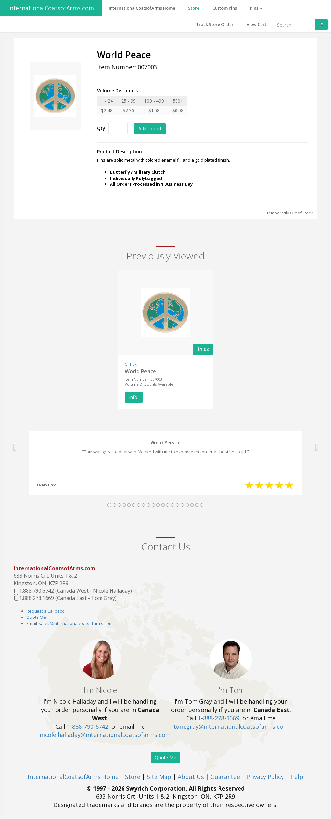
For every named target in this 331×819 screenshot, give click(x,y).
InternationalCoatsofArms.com (51, 8)
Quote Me (36, 617)
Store (132, 777)
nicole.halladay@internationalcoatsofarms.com (105, 734)
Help (296, 777)
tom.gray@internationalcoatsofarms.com (231, 726)
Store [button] (193, 8)
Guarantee (225, 777)
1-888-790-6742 (87, 726)
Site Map (159, 777)
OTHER (131, 364)
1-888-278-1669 (218, 718)
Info (134, 397)
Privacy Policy (265, 777)
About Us (191, 777)
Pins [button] (256, 8)
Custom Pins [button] (224, 8)
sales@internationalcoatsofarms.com (75, 623)
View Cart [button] (256, 24)
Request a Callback (45, 611)
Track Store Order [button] (215, 24)
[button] (14, 447)
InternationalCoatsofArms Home (73, 777)
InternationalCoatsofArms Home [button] (142, 8)
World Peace (140, 371)
